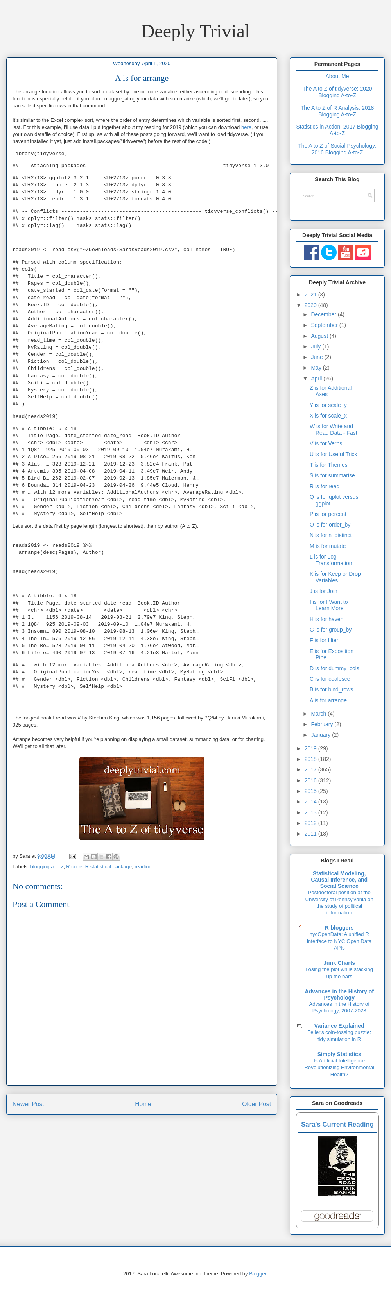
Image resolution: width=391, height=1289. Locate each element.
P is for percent (328, 514)
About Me (337, 76)
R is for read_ (326, 486)
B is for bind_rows (331, 689)
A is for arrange (328, 700)
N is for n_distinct (331, 535)
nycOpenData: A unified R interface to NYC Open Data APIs (339, 941)
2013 (311, 812)
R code (74, 866)
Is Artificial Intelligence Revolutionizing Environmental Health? (339, 1067)
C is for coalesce (330, 679)
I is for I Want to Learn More (329, 605)
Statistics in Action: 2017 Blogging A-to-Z (337, 129)
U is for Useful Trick (333, 454)
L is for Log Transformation (331, 559)
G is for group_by (331, 630)
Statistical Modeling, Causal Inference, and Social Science (339, 879)
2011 (311, 833)
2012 (311, 823)
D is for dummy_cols (334, 668)
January (321, 735)
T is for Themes (329, 465)
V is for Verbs (326, 443)
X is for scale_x (328, 415)
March (319, 714)
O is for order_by (330, 524)
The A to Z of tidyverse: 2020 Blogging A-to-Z (337, 92)
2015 (311, 791)
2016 (311, 780)
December (324, 314)
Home (143, 1104)
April (317, 378)
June (317, 357)
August (320, 336)
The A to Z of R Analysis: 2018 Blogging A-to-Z (337, 111)
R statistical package (108, 866)
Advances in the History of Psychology (339, 994)
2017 (311, 769)
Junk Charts (339, 963)
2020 (311, 305)
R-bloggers (339, 928)
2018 (311, 759)
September (325, 325)
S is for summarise (332, 475)
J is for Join (323, 591)
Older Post (256, 1104)
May (317, 367)
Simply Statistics (339, 1054)
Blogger (257, 1274)
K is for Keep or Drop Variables (335, 577)
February (322, 724)
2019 (311, 748)
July (316, 346)
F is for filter (324, 640)
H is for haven (326, 619)
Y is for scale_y (328, 405)
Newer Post (28, 1104)
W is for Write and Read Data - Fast (333, 429)
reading (143, 866)
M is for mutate (328, 546)
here (246, 127)
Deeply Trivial (195, 31)
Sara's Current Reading (337, 1124)
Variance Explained (339, 1026)
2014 (311, 801)
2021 (311, 294)
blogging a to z (47, 866)
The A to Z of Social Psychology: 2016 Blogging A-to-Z (337, 149)
